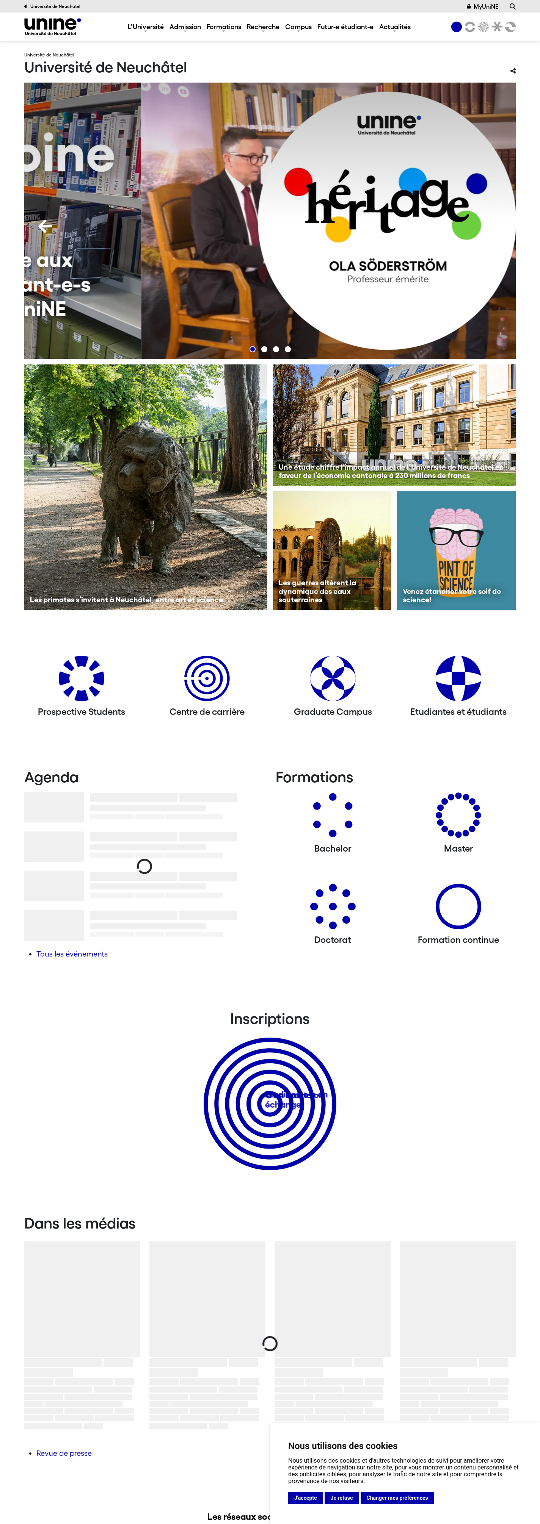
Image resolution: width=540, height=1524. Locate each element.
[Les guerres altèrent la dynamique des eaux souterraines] (332, 550)
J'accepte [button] (305, 1498)
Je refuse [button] (342, 1498)
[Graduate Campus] (333, 681)
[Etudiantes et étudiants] (458, 681)
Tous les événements (72, 954)
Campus (298, 26)
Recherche (263, 26)
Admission (185, 26)
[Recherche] (513, 6)
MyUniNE (483, 6)
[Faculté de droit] (495, 27)
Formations (224, 26)
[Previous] (45, 226)
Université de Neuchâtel (52, 6)
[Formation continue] (458, 909)
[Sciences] (482, 27)
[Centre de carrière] (207, 681)
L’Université (146, 26)
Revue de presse (64, 1453)
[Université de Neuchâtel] (52, 26)
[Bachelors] (333, 818)
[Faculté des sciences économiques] (509, 27)
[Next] (494, 226)
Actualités (395, 26)
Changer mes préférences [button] (397, 1498)
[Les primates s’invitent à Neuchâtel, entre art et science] (145, 487)
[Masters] (458, 818)
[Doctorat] (333, 909)
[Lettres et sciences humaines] (469, 27)
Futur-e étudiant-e (345, 26)
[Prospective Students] (81, 681)
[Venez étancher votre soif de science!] (456, 550)
